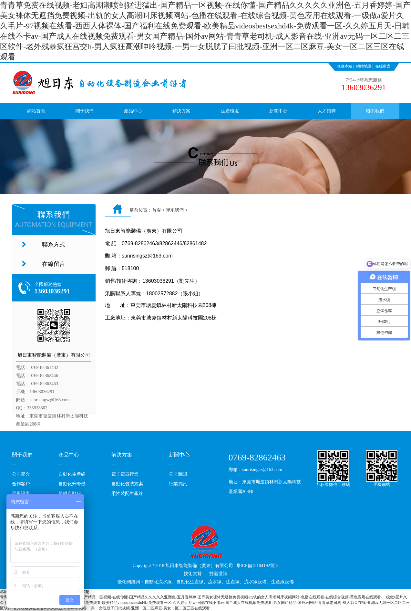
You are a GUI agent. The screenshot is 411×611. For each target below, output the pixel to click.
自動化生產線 (72, 474)
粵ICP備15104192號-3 (257, 565)
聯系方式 (53, 244)
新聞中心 (278, 111)
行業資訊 (178, 483)
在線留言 (383, 66)
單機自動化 (69, 493)
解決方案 (181, 111)
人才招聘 (327, 111)
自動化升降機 (72, 483)
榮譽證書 (21, 493)
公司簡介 (21, 474)
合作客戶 (21, 483)
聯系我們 (375, 111)
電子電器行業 (125, 474)
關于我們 (85, 111)
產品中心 (133, 111)
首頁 (156, 210)
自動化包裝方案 (127, 483)
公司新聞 (178, 474)
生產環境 (230, 111)
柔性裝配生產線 (127, 493)
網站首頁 (36, 111)
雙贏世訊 (218, 573)
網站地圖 (364, 66)
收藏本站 (344, 66)
